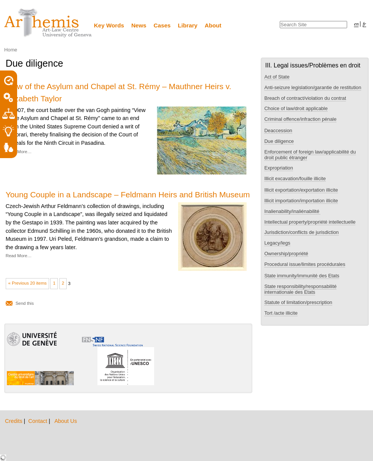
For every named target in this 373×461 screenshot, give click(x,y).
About (213, 25)
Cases (162, 25)
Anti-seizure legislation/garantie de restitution (312, 87)
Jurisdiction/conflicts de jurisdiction (301, 232)
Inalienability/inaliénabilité (292, 211)
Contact (38, 421)
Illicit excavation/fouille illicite (294, 178)
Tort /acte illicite (280, 313)
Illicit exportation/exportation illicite (301, 190)
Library (188, 25)
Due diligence (279, 141)
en (356, 24)
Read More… (19, 151)
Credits (14, 421)
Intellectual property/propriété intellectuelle (309, 222)
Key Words (109, 25)
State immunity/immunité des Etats (301, 276)
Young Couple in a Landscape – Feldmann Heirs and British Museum (128, 194)
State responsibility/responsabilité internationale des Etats (300, 289)
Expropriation (278, 168)
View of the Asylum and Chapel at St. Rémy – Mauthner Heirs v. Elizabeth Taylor (118, 92)
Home (10, 50)
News (139, 25)
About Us (65, 421)
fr (364, 24)
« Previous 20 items (27, 283)
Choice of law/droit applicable (295, 108)
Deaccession (278, 130)
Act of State (276, 77)
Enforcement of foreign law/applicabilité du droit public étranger (309, 154)
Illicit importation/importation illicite (301, 200)
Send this (25, 303)
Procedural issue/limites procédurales (304, 264)
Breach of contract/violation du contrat (305, 98)
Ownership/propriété (286, 253)
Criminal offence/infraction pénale (300, 119)
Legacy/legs (277, 243)
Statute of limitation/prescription (298, 302)
